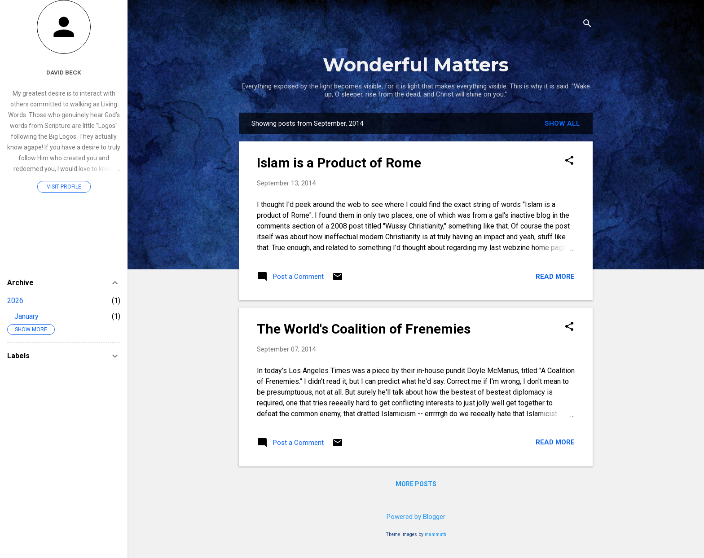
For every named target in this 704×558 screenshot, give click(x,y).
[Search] (587, 24)
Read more (555, 276)
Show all (562, 123)
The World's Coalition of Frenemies (364, 329)
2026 (15, 300)
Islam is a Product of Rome (339, 163)
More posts (416, 484)
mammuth (435, 534)
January (26, 316)
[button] (569, 161)
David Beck (63, 72)
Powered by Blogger (416, 517)
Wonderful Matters (416, 64)
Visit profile (64, 187)
